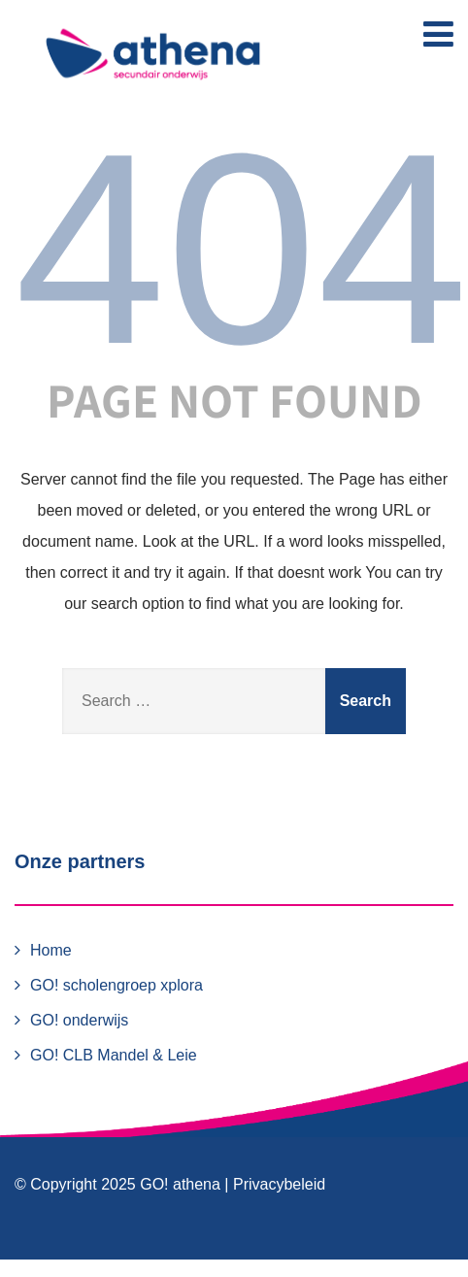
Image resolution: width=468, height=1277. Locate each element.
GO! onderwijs (79, 1020)
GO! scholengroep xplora (116, 985)
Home (51, 950)
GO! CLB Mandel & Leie (113, 1055)
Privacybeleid (279, 1184)
